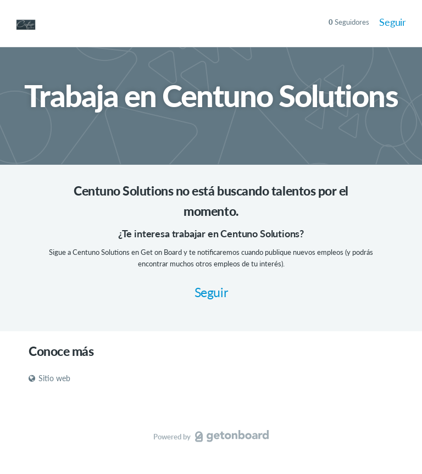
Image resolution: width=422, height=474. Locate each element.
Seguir (392, 22)
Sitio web (49, 378)
